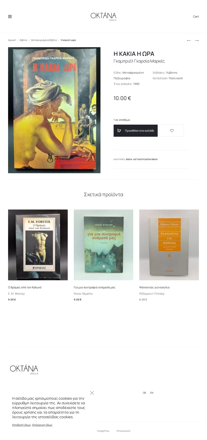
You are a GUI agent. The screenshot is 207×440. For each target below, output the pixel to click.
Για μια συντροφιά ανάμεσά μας (94, 287)
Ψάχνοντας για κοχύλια (154, 287)
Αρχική (12, 40)
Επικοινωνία (123, 431)
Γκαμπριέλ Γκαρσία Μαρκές (142, 61)
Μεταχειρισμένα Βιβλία (44, 40)
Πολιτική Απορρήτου (98, 431)
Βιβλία (23, 40)
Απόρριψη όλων (42, 425)
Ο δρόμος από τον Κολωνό (24, 287)
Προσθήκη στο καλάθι (132, 131)
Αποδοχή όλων (21, 425)
